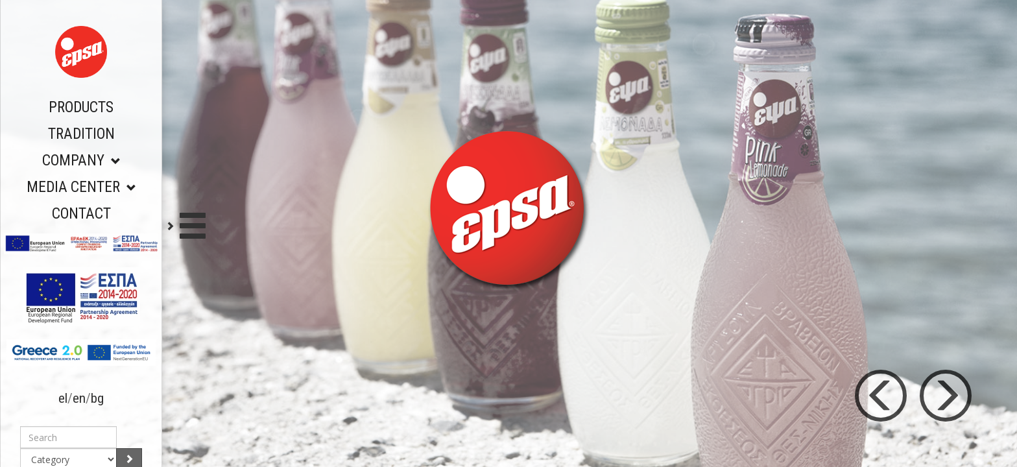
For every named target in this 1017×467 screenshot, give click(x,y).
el (62, 398)
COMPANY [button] (81, 160)
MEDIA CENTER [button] (81, 187)
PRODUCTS (81, 107)
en (79, 398)
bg (97, 398)
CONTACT (81, 213)
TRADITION (81, 134)
